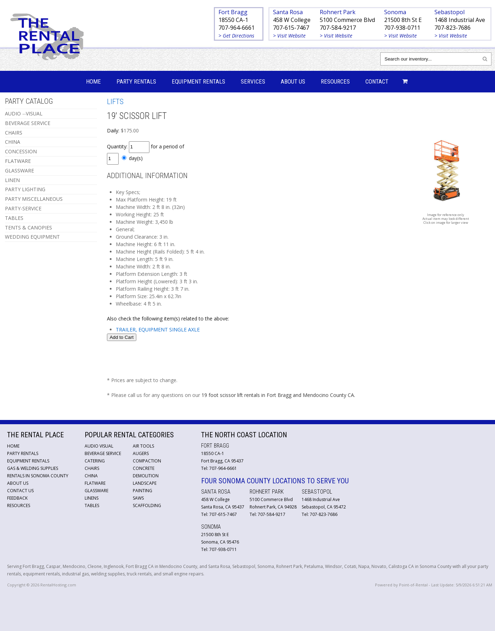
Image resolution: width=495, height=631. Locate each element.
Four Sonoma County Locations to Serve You (275, 481)
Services (253, 81)
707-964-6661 (236, 28)
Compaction (147, 461)
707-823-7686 (452, 28)
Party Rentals (136, 81)
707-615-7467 (291, 28)
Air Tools (143, 446)
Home (93, 81)
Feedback (17, 498)
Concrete (143, 468)
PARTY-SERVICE (23, 208)
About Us (293, 81)
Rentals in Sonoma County (37, 476)
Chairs (92, 468)
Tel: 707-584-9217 (267, 514)
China (91, 476)
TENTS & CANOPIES (28, 227)
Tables (92, 505)
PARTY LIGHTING (25, 189)
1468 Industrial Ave (459, 20)
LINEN (12, 180)
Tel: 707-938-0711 (219, 549)
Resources (335, 81)
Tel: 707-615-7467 (219, 514)
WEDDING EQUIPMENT (32, 236)
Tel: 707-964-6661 (219, 468)
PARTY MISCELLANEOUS (34, 198)
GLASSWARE (19, 170)
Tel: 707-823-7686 (319, 514)
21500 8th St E (403, 20)
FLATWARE (18, 161)
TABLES (14, 218)
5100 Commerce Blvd (347, 20)
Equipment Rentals (198, 81)
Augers (141, 453)
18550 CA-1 (233, 20)
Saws (138, 498)
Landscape (145, 483)
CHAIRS (13, 132)
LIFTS (115, 101)
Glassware (96, 491)
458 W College (292, 20)
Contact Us (20, 491)
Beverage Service (103, 453)
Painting (142, 491)
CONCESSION (21, 151)
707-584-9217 (338, 28)
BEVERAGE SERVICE (27, 123)
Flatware (95, 483)
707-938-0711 (402, 28)
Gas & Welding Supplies (32, 468)
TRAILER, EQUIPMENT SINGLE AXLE (158, 329)
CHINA (12, 141)
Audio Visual (99, 446)
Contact (376, 81)
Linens (91, 498)
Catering (95, 461)
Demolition (146, 476)
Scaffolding (147, 505)
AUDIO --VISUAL (23, 113)
